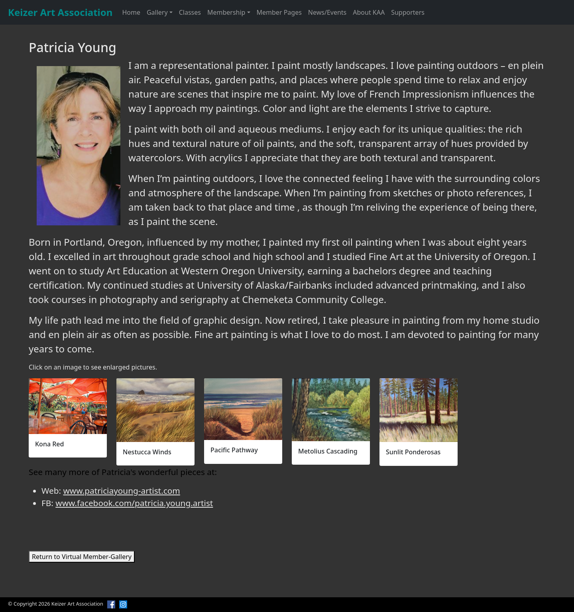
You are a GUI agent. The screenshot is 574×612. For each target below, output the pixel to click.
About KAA (369, 12)
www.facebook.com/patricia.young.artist (134, 502)
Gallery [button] (157, 12)
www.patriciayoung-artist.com (121, 490)
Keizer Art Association (60, 12)
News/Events (327, 12)
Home (131, 12)
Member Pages (279, 12)
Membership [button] (226, 12)
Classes (190, 12)
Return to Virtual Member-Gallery (82, 556)
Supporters (408, 12)
